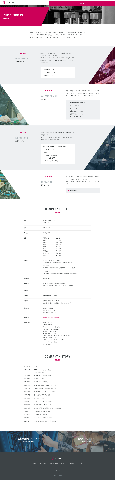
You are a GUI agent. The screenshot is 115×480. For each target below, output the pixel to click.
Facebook (82, 463)
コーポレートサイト (58, 470)
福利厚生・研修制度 (84, 2)
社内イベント (94, 2)
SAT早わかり (58, 2)
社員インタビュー (73, 2)
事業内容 (65, 2)
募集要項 (101, 2)
